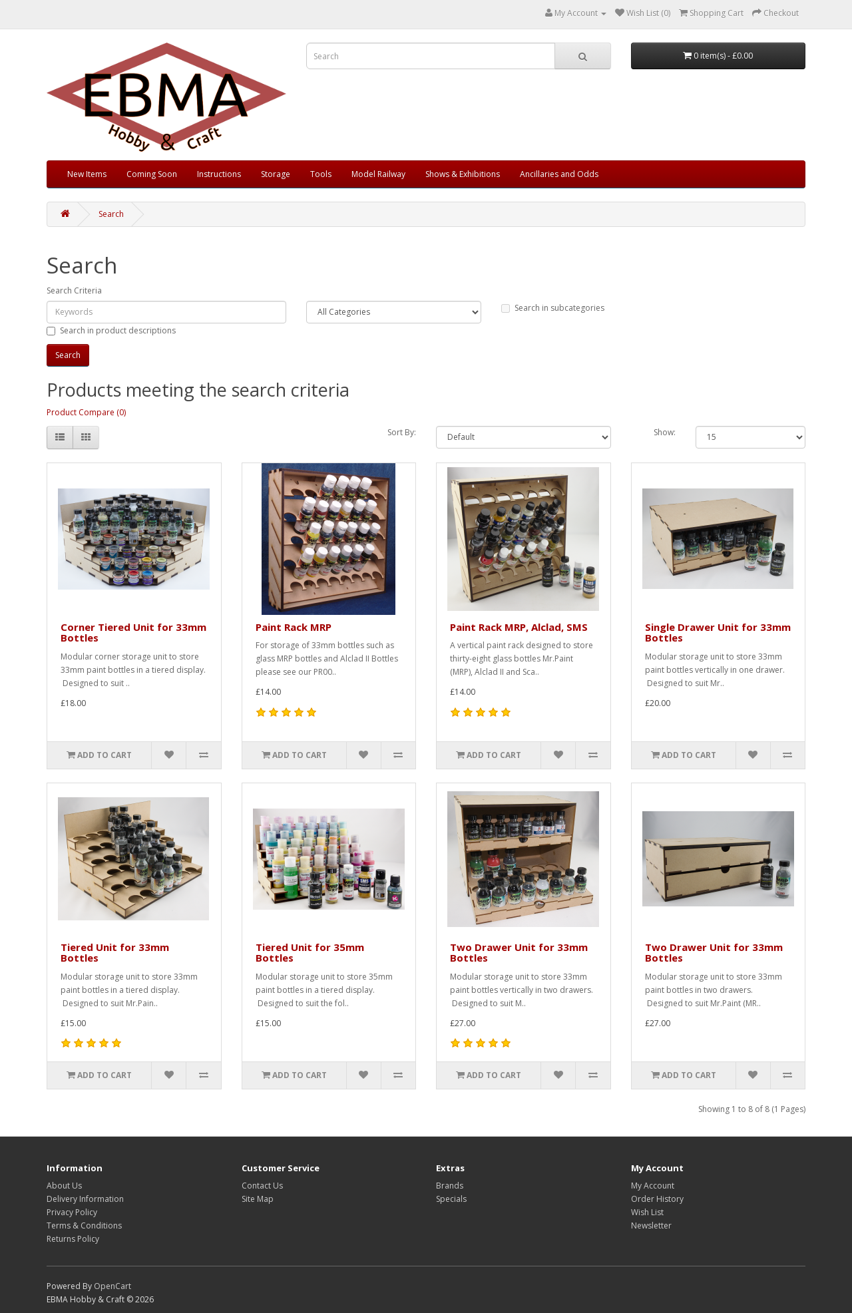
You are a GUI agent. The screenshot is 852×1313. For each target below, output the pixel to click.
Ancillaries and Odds (559, 174)
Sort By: (401, 432)
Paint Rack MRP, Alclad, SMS (519, 627)
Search (111, 214)
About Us (64, 1185)
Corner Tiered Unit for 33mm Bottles (133, 632)
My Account (652, 1185)
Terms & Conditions (84, 1225)
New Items (86, 174)
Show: (665, 432)
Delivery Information (85, 1199)
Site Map (258, 1199)
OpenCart (112, 1286)
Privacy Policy (72, 1212)
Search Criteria (74, 290)
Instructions (219, 174)
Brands (449, 1185)
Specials (451, 1199)
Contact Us (262, 1185)
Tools (320, 174)
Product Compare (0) (86, 412)
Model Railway (378, 174)
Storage (275, 174)
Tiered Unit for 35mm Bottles (310, 952)
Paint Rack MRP (293, 627)
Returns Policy (73, 1238)
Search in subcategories (552, 307)
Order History (657, 1199)
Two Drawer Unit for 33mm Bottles (519, 952)
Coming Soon (151, 174)
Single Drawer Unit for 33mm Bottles (718, 632)
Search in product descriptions (111, 330)
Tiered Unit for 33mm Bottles (115, 952)
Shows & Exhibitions (462, 174)
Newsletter (651, 1225)
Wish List (647, 1212)
